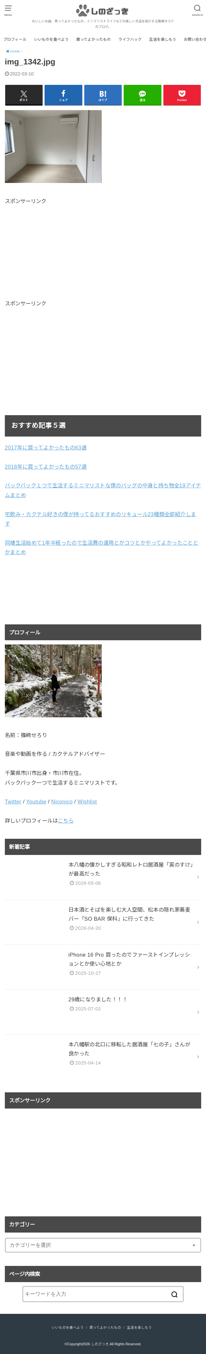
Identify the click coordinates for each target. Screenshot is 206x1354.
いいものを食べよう (51, 39)
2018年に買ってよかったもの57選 (46, 467)
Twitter (13, 801)
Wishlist (87, 801)
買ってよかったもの (93, 39)
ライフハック (130, 39)
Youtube (36, 801)
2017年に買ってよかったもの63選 (46, 447)
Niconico (62, 801)
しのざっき (100, 1344)
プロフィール (14, 39)
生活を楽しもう (162, 39)
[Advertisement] (59, 251)
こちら (66, 821)
